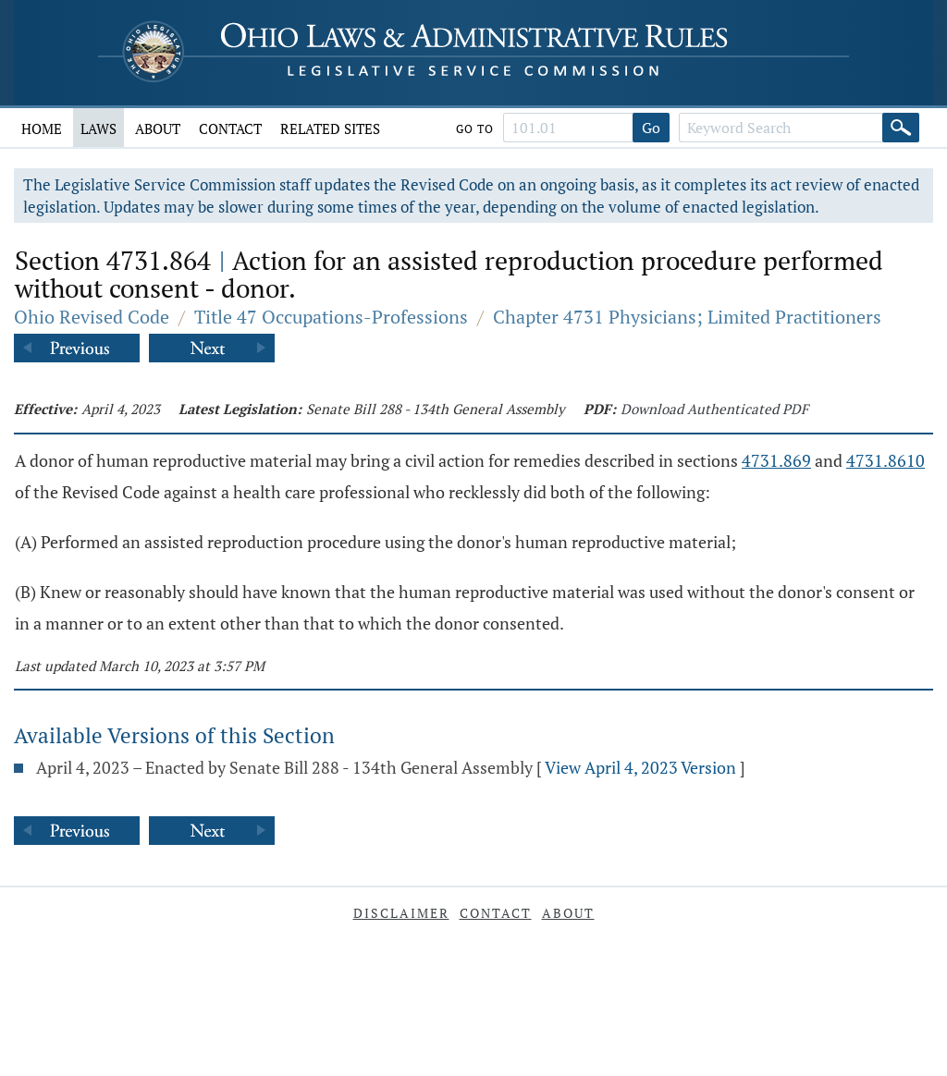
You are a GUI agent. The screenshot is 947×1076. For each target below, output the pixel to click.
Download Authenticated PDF (714, 408)
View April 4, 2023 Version (640, 767)
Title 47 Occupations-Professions (331, 316)
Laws (98, 128)
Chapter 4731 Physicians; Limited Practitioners (687, 316)
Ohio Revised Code (91, 316)
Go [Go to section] (651, 127)
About (157, 128)
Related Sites (330, 128)
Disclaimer (401, 913)
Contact (230, 128)
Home (41, 128)
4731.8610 (885, 460)
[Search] (900, 127)
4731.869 (776, 460)
